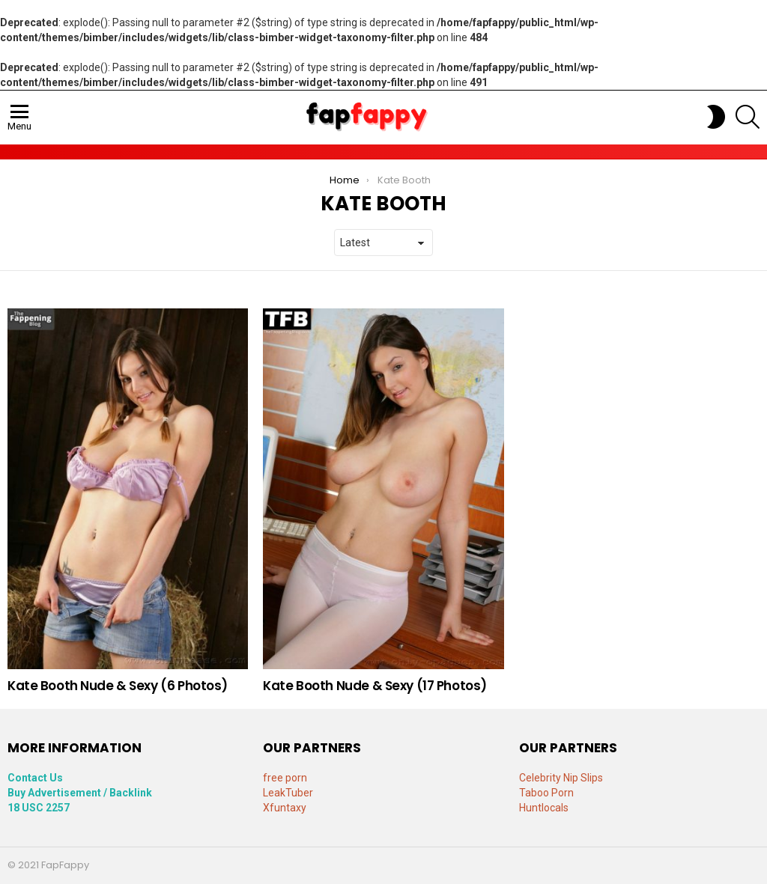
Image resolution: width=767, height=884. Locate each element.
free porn (285, 778)
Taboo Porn (546, 793)
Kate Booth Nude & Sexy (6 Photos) (117, 686)
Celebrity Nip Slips (561, 778)
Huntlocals (544, 808)
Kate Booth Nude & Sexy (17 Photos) (375, 686)
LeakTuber (288, 793)
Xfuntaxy (284, 808)
